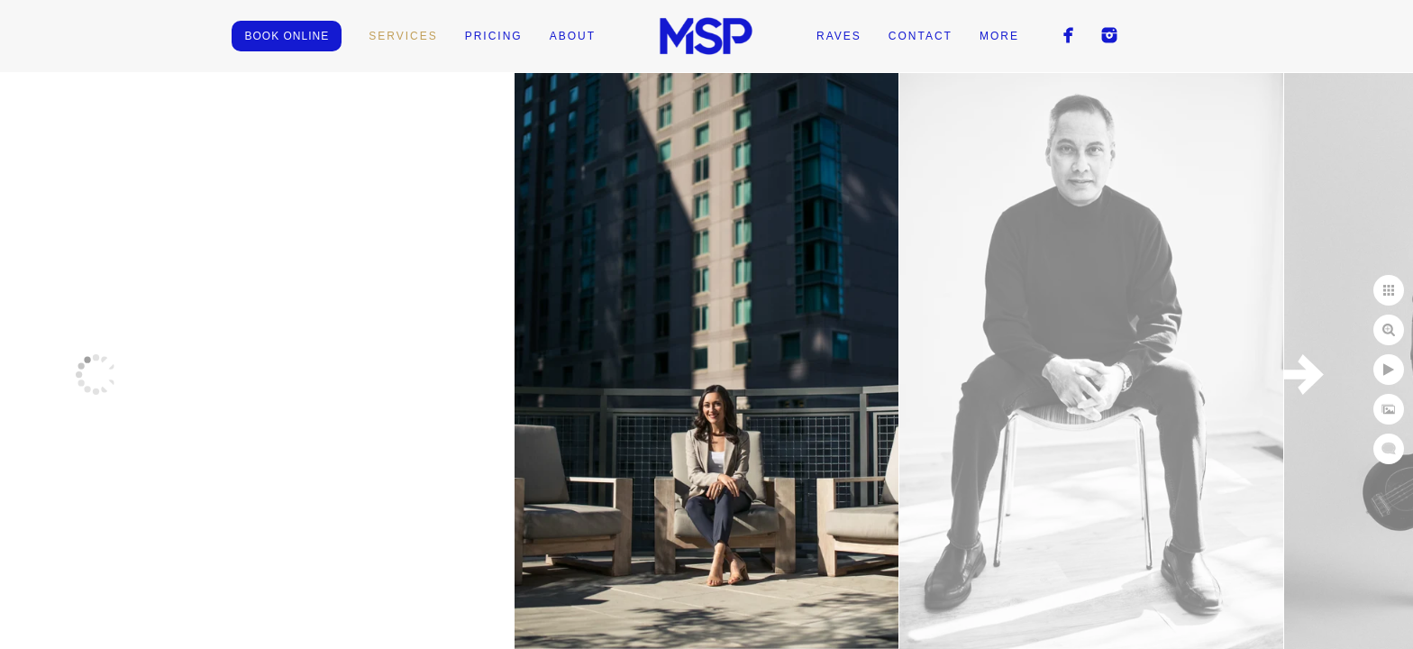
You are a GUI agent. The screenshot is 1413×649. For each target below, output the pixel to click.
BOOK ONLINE (286, 36)
